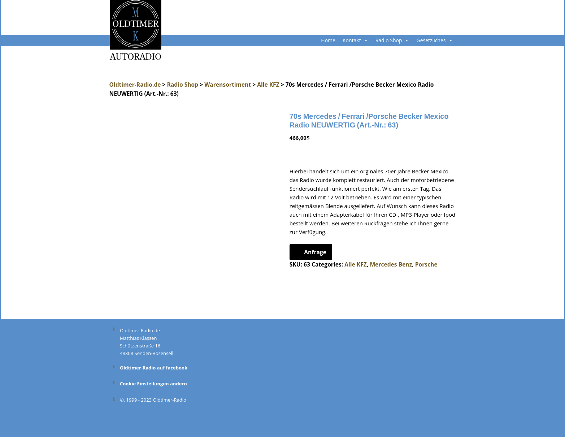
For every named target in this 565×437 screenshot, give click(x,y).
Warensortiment (227, 84)
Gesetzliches (434, 40)
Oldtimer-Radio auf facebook (153, 367)
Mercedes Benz (391, 264)
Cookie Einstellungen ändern (153, 383)
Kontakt (355, 40)
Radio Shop (392, 40)
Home (328, 40)
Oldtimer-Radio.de (135, 84)
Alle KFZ (268, 84)
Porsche (426, 264)
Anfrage (315, 252)
